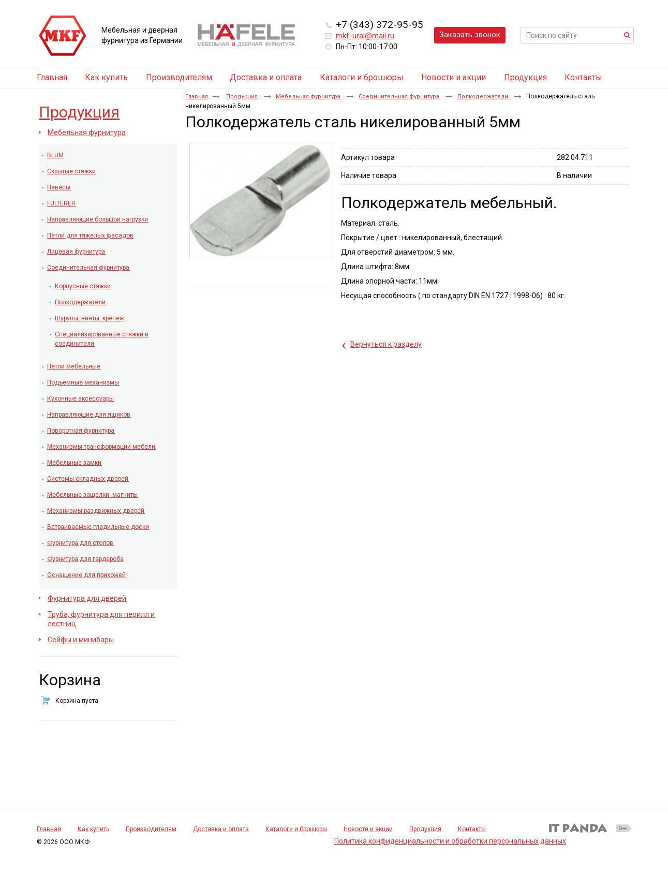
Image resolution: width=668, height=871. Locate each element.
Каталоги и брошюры (296, 829)
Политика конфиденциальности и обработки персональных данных (450, 841)
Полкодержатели (483, 96)
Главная (196, 96)
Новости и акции (368, 829)
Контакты (472, 829)
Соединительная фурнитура (400, 96)
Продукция (525, 77)
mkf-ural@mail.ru (365, 35)
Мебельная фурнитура (309, 96)
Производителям (151, 829)
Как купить (93, 829)
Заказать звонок (469, 34)
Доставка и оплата (221, 829)
